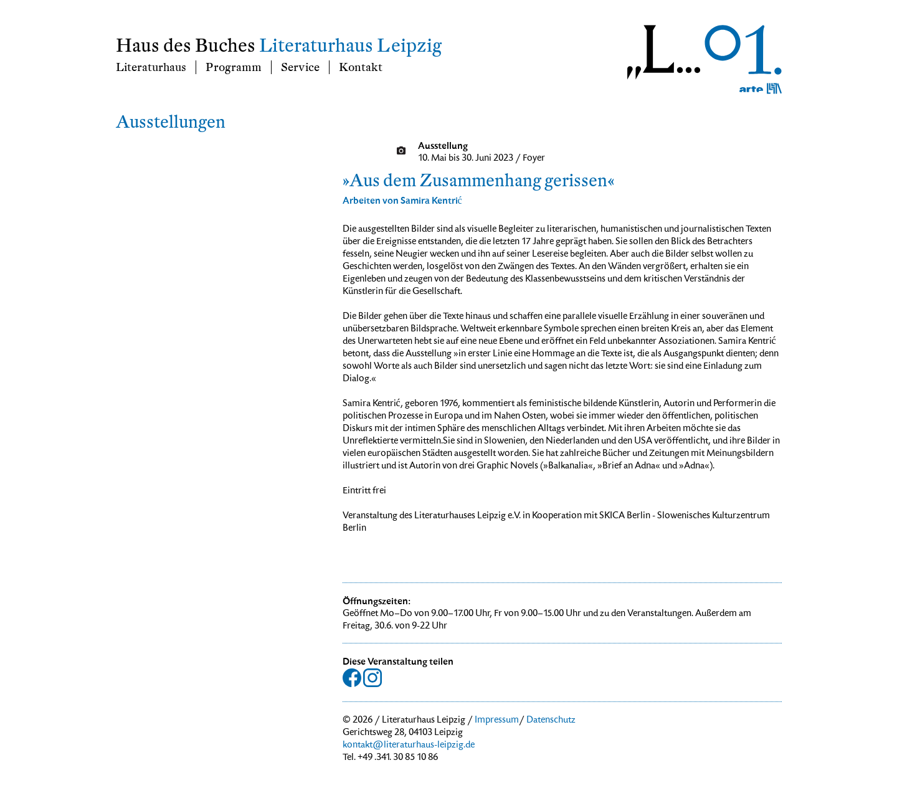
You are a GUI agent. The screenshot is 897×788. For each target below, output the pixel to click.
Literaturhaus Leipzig (350, 46)
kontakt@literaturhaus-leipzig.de (409, 746)
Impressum (497, 721)
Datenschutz (551, 721)
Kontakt (360, 67)
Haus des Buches (185, 46)
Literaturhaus (151, 67)
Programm (234, 67)
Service (300, 67)
